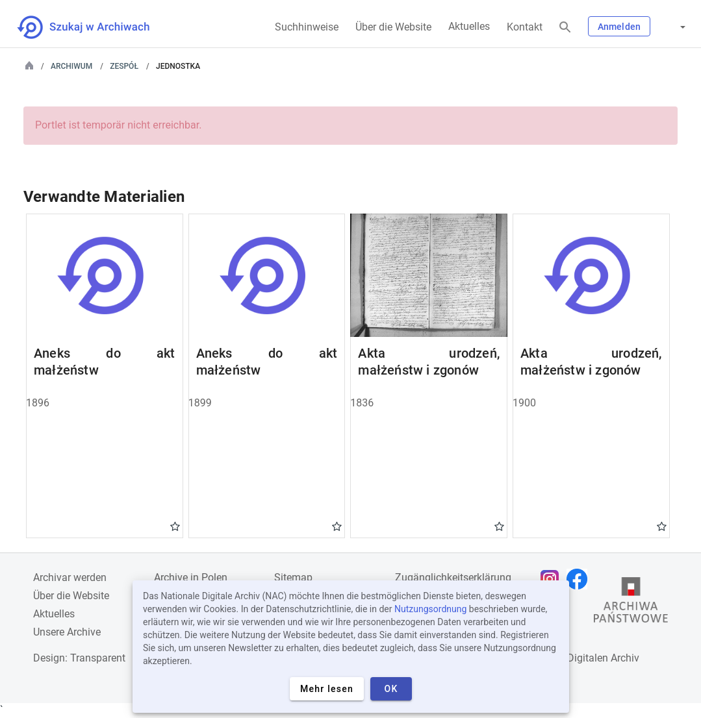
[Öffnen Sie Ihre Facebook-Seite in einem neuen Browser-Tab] (580, 579)
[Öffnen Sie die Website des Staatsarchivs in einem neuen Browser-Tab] (631, 603)
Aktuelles (469, 26)
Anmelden (619, 26)
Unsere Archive (67, 632)
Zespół (124, 66)
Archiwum (71, 66)
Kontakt (524, 27)
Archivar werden (70, 577)
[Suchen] (565, 27)
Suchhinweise (306, 27)
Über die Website (393, 27)
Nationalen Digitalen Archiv (577, 658)
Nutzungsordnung (430, 609)
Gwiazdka (175, 525)
